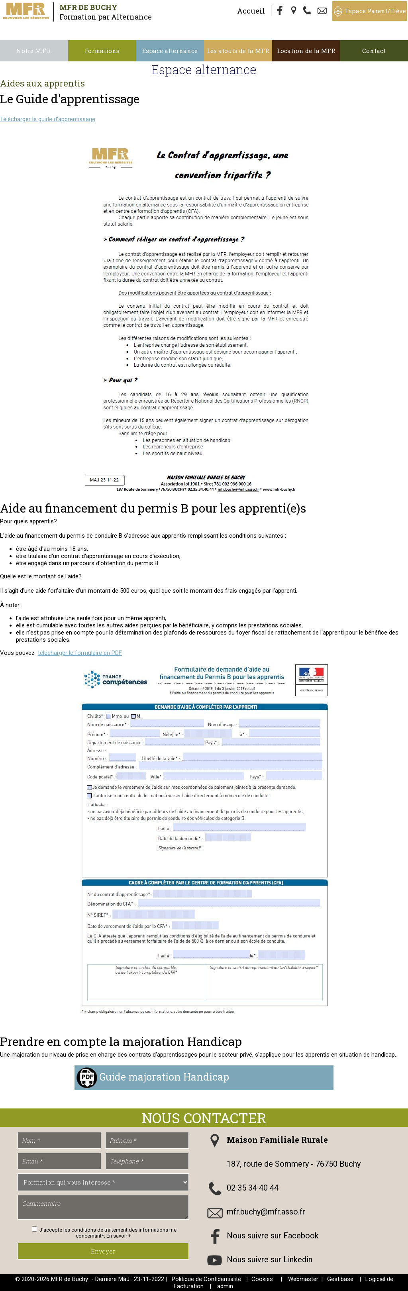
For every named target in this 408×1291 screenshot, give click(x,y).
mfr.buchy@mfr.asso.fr (266, 1211)
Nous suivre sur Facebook (273, 1235)
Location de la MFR (306, 51)
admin (225, 1286)
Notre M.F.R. (34, 51)
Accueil (251, 11)
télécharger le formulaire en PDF (80, 652)
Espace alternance (170, 51)
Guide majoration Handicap (164, 1076)
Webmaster (303, 1279)
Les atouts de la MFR (238, 51)
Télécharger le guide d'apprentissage (47, 119)
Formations (102, 51)
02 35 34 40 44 (253, 1188)
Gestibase (340, 1279)
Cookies (262, 1279)
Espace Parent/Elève (375, 11)
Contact (374, 51)
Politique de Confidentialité (206, 1279)
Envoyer (103, 1251)
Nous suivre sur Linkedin (269, 1259)
